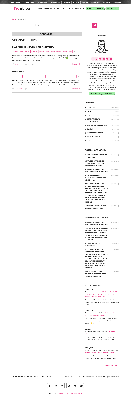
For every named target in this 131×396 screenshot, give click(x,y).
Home (39, 8)
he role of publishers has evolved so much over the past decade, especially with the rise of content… (101, 339)
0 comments (32, 64)
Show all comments (111, 365)
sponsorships (73, 76)
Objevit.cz (85, 2)
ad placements (33, 76)
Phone (71, 377)
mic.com (23, 8)
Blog (71, 8)
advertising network (62, 76)
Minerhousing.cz (42, 2)
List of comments (93, 285)
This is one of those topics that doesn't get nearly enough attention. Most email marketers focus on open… (102, 302)
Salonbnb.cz (106, 2)
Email (92, 377)
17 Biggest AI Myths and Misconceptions (100, 353)
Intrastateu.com (55, 2)
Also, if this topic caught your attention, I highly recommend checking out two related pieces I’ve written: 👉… (101, 321)
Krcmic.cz (76, 2)
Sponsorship (18, 72)
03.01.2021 (18, 64)
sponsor (25, 76)
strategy (27, 51)
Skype (111, 377)
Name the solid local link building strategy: (33, 47)
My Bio (56, 8)
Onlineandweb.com (29, 2)
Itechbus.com (117, 2)
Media (64, 8)
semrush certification (56, 51)
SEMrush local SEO (67, 51)
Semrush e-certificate (44, 51)
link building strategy (18, 51)
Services (48, 8)
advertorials (42, 76)
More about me (95, 93)
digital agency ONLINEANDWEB (70, 393)
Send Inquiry (112, 8)
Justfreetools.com (15, 2)
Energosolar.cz (95, 2)
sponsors (53, 76)
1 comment (31, 89)
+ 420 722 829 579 (95, 8)
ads (48, 76)
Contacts (79, 8)
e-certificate (34, 51)
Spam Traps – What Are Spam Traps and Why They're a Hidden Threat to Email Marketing (101, 294)
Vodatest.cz (66, 2)
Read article (76, 64)
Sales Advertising (17, 76)
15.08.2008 (18, 89)
